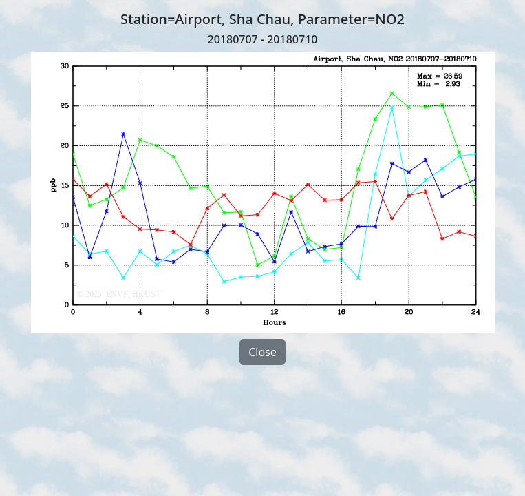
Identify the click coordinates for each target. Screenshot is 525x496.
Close (262, 352)
